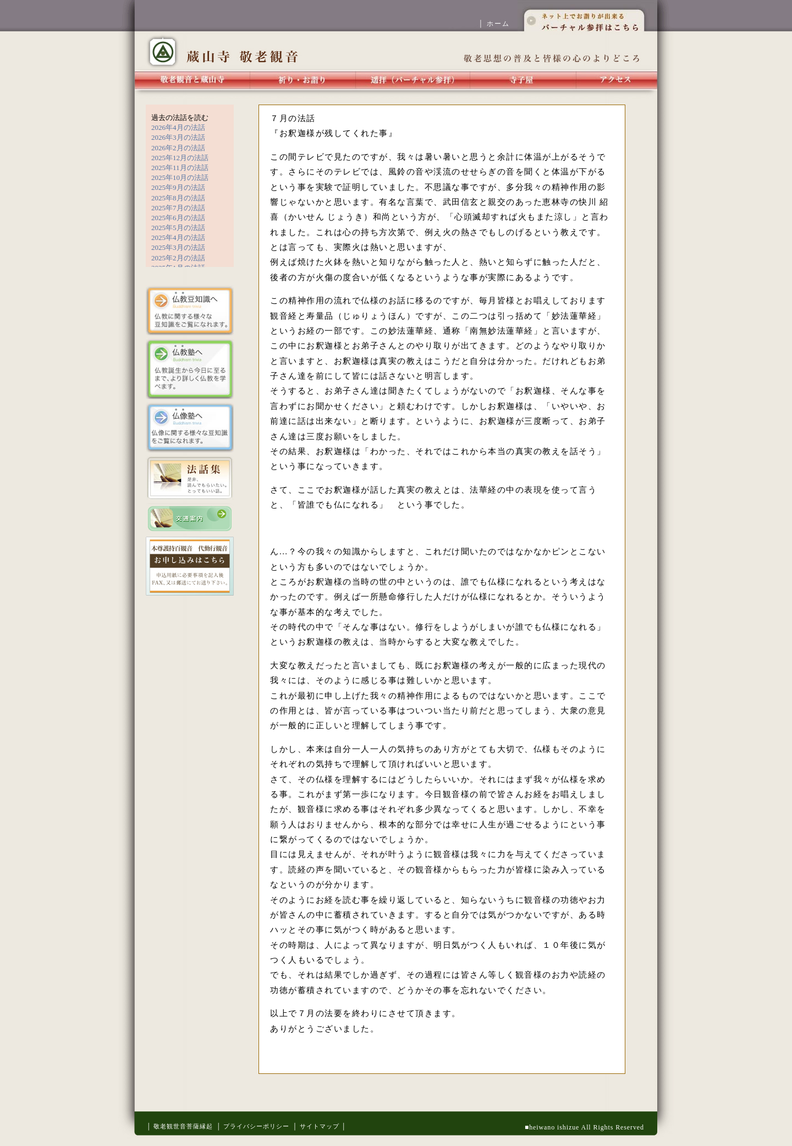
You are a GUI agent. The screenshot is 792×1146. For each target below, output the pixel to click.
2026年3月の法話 (178, 137)
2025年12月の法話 (179, 158)
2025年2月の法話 (178, 258)
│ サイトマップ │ (319, 1126)
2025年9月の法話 (178, 187)
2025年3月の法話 (178, 247)
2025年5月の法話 (178, 227)
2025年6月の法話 (178, 218)
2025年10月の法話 (179, 177)
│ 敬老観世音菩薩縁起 (179, 1126)
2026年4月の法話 (178, 127)
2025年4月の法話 (178, 237)
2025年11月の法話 (179, 167)
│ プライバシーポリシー (252, 1126)
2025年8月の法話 (178, 198)
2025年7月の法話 (178, 208)
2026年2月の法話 (178, 148)
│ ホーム (498, 24)
